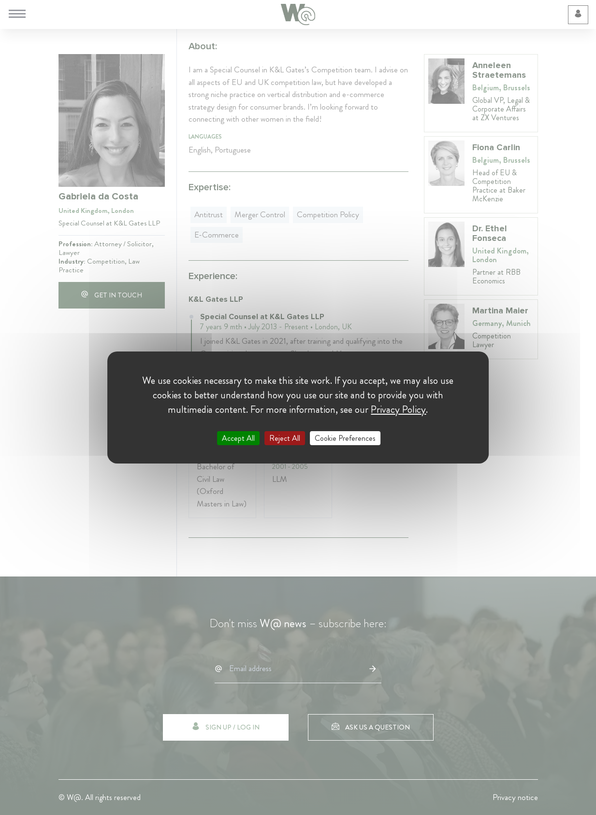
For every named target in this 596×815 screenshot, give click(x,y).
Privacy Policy (398, 409)
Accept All (238, 438)
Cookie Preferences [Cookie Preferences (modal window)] (345, 438)
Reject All (284, 438)
